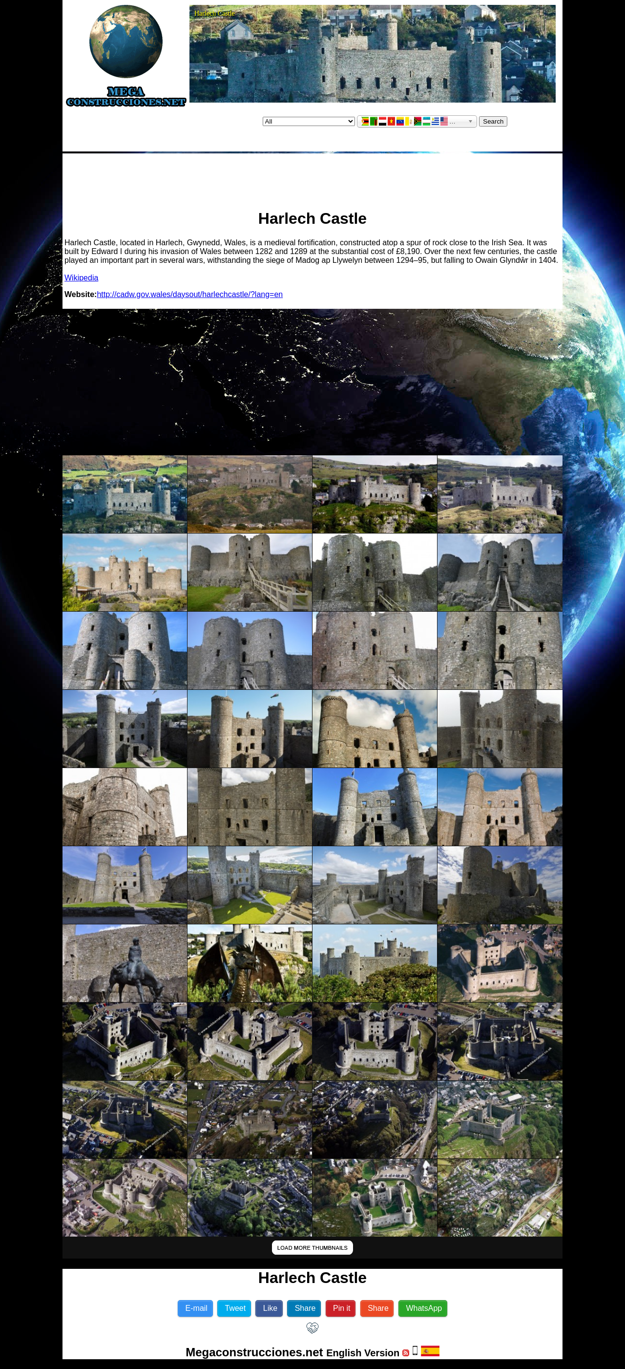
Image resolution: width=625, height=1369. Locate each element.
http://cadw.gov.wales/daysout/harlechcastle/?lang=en (190, 294)
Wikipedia (81, 278)
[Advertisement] (312, 177)
